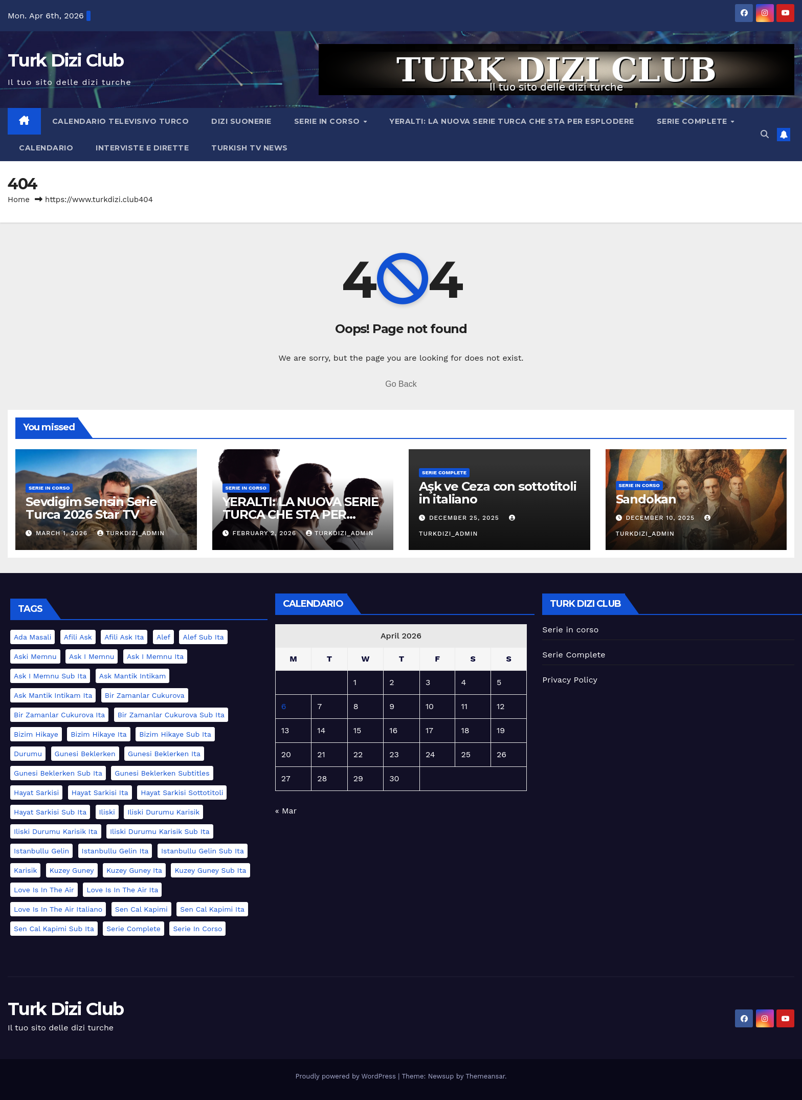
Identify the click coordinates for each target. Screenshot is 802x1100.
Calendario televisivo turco (120, 121)
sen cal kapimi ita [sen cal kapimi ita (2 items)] (212, 909)
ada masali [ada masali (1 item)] (32, 637)
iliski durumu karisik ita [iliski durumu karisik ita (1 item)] (56, 831)
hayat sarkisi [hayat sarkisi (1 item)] (36, 792)
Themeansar (485, 1076)
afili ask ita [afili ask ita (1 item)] (124, 637)
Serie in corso (328, 121)
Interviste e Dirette (142, 147)
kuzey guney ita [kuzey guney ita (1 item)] (134, 870)
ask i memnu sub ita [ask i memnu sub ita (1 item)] (50, 676)
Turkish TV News (249, 147)
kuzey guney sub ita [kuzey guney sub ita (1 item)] (210, 870)
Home (19, 199)
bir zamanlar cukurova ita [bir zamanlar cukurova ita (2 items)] (59, 715)
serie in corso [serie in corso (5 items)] (197, 929)
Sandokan (646, 499)
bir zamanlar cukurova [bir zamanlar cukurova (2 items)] (145, 695)
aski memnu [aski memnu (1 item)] (35, 656)
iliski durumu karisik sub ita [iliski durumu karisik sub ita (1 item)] (160, 831)
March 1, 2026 (63, 533)
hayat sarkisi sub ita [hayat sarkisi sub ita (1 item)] (50, 812)
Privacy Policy (569, 680)
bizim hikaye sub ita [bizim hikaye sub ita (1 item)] (175, 734)
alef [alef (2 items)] (163, 637)
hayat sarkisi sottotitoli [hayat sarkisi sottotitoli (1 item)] (182, 792)
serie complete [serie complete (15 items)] (133, 929)
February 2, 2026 (265, 533)
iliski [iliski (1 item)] (107, 812)
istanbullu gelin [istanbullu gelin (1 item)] (41, 851)
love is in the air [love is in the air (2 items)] (44, 890)
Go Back (400, 384)
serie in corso (49, 488)
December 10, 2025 (661, 517)
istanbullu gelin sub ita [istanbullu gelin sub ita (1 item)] (202, 851)
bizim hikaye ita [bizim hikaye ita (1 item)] (99, 734)
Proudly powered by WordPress (346, 1076)
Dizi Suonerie (241, 121)
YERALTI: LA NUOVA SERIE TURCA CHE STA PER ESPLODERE (511, 121)
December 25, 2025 (465, 517)
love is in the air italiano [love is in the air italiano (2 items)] (58, 909)
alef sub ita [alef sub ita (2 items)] (203, 637)
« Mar (286, 811)
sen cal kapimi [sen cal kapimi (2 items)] (141, 909)
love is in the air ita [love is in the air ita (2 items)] (122, 890)
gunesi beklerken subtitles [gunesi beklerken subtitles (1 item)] (162, 773)
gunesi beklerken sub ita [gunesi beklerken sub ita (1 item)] (58, 773)
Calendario (46, 147)
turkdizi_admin (131, 533)
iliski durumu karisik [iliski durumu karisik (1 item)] (163, 812)
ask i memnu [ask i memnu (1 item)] (91, 656)
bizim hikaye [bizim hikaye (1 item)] (36, 734)
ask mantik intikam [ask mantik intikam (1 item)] (132, 676)
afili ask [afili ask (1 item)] (78, 637)
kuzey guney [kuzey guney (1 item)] (72, 870)
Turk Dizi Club (65, 60)
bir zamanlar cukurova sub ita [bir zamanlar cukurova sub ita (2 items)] (171, 715)
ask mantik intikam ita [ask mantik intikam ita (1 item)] (53, 695)
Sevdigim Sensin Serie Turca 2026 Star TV (91, 508)
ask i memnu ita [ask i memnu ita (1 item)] (155, 656)
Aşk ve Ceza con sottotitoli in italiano (497, 493)
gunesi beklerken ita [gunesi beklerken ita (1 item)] (164, 754)
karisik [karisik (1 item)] (25, 870)
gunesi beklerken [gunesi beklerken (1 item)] (85, 754)
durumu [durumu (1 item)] (28, 754)
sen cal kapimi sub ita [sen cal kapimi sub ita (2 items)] (54, 929)
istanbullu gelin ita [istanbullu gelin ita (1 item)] (115, 851)
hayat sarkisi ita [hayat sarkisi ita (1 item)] (100, 792)
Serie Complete (693, 121)
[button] (765, 134)
